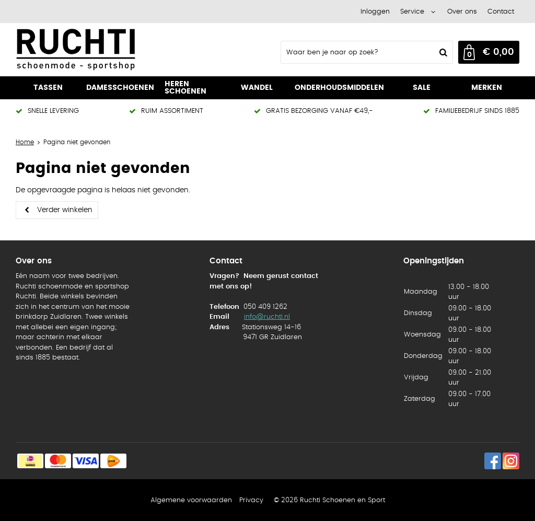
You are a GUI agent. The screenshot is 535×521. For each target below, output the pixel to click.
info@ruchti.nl (267, 317)
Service (412, 11)
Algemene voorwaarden (191, 500)
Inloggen (375, 11)
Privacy (251, 500)
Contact (500, 11)
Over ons (462, 11)
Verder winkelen (64, 210)
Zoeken (442, 52)
